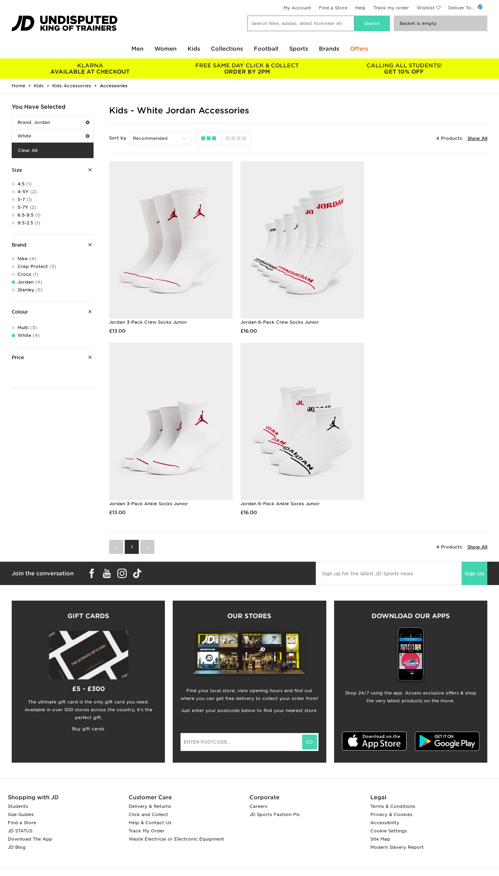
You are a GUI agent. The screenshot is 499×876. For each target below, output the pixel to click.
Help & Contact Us (150, 815)
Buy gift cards (88, 721)
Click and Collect (148, 807)
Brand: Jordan (53, 122)
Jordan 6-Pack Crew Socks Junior (277, 318)
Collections (227, 49)
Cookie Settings (388, 823)
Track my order (391, 8)
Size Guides (21, 807)
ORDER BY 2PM (247, 68)
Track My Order (147, 823)
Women (165, 49)
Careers (258, 799)
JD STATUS (20, 823)
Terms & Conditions (392, 799)
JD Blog (17, 840)
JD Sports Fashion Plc (275, 807)
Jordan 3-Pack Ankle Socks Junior (405, 318)
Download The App (30, 831)
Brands (329, 49)
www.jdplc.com (103, 870)
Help (360, 8)
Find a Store (333, 8)
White (53, 136)
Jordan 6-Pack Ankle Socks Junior (148, 496)
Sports (298, 49)
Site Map (380, 831)
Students (18, 799)
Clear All (27, 150)
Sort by (117, 138)
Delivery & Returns (150, 799)
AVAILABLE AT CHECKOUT (90, 68)
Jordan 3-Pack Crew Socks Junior (148, 318)
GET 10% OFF (404, 68)
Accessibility (384, 815)
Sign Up (474, 566)
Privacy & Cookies (391, 807)
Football (266, 49)
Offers (359, 49)
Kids (194, 49)
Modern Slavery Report (397, 840)
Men (137, 49)
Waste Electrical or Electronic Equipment (176, 831)
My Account (297, 8)
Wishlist (426, 8)
